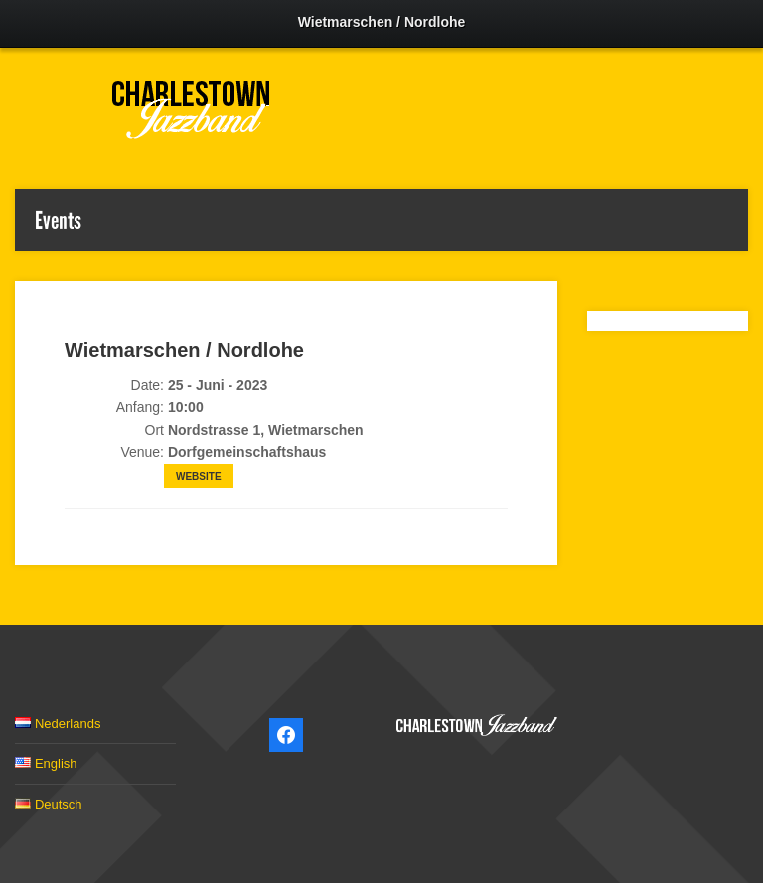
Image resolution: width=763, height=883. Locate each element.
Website (199, 476)
